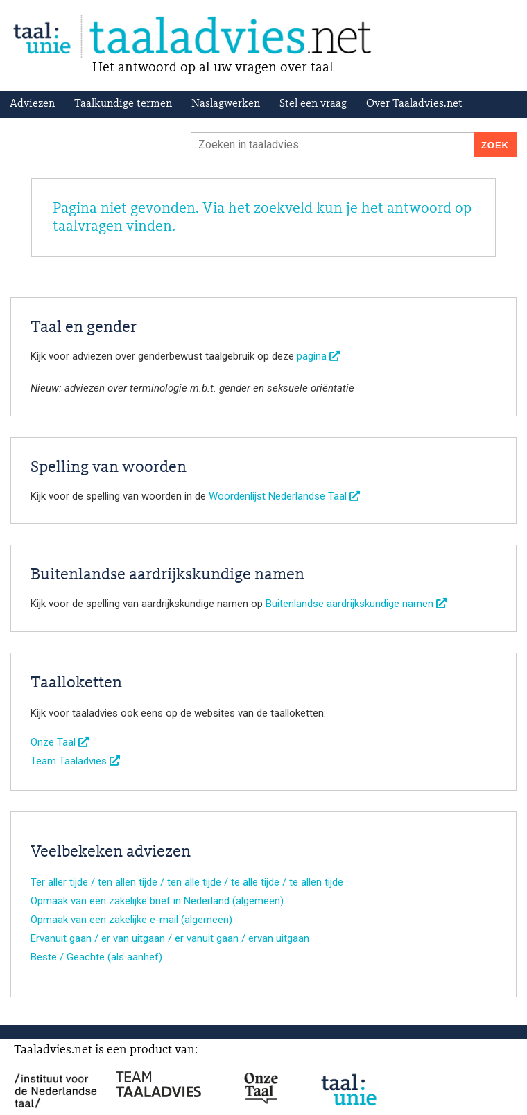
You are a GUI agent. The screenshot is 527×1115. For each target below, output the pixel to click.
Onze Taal (60, 742)
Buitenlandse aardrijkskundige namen (356, 603)
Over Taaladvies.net (414, 103)
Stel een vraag (313, 103)
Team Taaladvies (75, 761)
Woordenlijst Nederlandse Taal (284, 496)
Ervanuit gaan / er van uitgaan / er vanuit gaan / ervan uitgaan (170, 938)
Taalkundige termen (123, 103)
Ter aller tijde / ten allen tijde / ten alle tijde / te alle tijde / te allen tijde (187, 882)
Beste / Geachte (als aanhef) (96, 957)
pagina (318, 356)
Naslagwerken (225, 103)
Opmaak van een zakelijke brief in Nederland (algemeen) (157, 901)
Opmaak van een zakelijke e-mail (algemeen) (131, 919)
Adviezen (32, 103)
